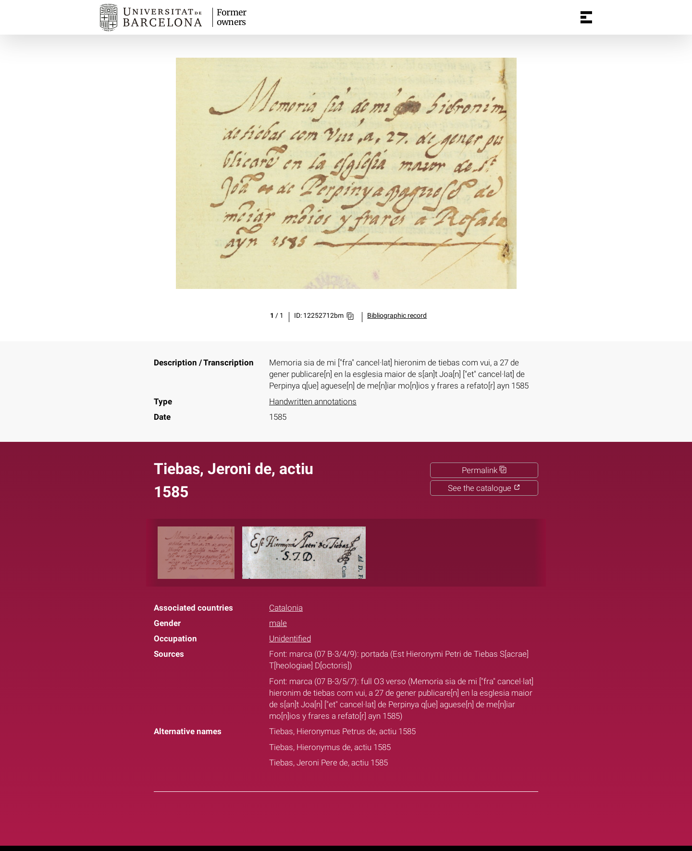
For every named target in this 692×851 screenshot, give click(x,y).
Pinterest (364, 817)
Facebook (315, 817)
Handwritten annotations (313, 401)
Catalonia (286, 608)
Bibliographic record (397, 316)
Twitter (340, 817)
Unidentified (290, 638)
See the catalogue (484, 488)
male (278, 623)
